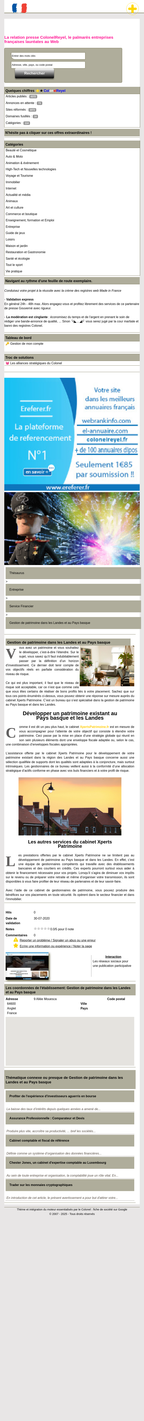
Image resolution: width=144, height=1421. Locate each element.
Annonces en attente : (24, 103)
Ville (83, 1003)
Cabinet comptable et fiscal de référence (39, 1140)
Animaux (12, 201)
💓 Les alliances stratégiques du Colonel (33, 363)
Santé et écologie (18, 258)
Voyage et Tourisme (19, 175)
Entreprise (13, 226)
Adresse (12, 999)
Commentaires (16, 935)
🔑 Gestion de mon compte (24, 343)
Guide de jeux (15, 233)
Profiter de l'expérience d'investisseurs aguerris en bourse (52, 1096)
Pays (84, 1008)
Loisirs (10, 239)
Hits (8, 912)
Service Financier (21, 606)
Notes (10, 929)
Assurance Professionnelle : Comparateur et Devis (46, 1118)
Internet (11, 188)
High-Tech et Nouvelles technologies (31, 169)
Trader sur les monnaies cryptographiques (40, 1185)
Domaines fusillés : (22, 116)
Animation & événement (22, 163)
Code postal (116, 999)
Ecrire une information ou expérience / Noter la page (56, 946)
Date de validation (13, 921)
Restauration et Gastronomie (26, 252)
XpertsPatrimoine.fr (94, 726)
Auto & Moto (14, 156)
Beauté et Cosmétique (21, 150)
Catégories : (18, 123)
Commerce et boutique (21, 214)
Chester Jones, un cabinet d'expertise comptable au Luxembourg (57, 1162)
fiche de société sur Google (110, 1209)
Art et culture (14, 207)
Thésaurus (16, 573)
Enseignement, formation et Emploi (30, 220)
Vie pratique (14, 271)
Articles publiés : (21, 96)
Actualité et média (18, 194)
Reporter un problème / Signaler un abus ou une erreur (58, 940)
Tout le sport (14, 264)
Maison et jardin (17, 246)
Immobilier (13, 182)
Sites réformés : (21, 110)
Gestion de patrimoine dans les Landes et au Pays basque (49, 622)
